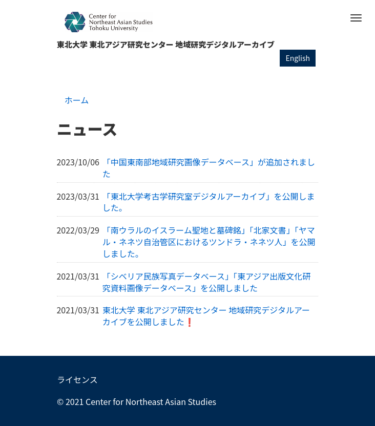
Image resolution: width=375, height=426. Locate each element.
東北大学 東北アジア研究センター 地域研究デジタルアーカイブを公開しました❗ (206, 316)
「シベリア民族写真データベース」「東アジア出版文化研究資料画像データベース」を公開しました (206, 282)
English (297, 58)
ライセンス (77, 379)
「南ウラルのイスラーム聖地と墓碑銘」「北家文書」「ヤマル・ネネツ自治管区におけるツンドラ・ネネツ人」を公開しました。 (209, 242)
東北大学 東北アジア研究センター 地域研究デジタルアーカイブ (166, 44)
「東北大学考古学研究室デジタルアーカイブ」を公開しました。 (208, 202)
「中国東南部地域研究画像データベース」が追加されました (208, 168)
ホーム (77, 100)
